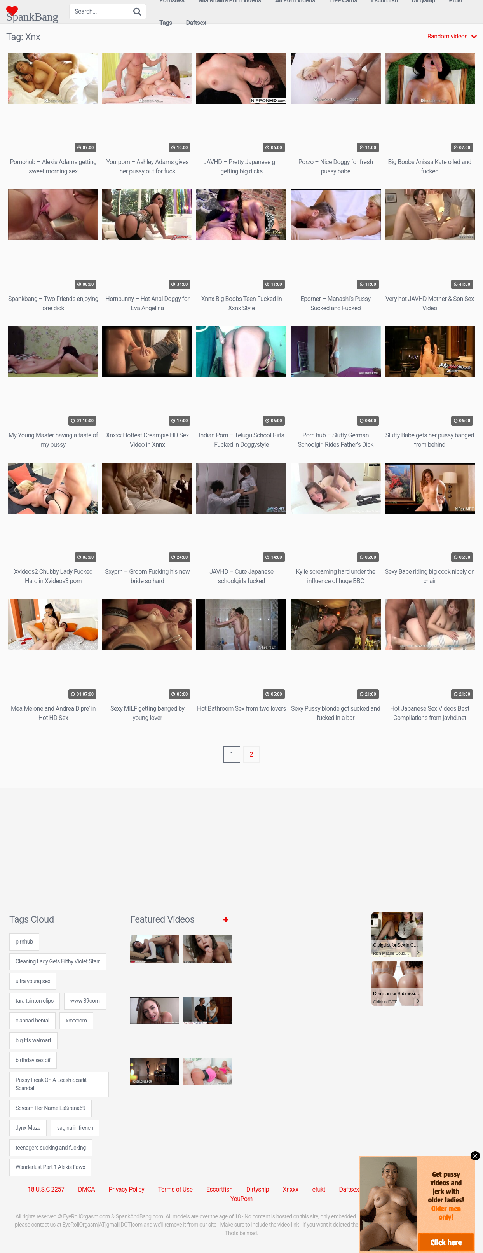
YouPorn (241, 1198)
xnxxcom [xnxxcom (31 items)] (76, 1020)
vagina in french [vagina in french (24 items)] (75, 1128)
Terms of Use (175, 1189)
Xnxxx (290, 1189)
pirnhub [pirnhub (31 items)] (24, 941)
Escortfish (219, 1189)
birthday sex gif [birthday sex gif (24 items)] (33, 1060)
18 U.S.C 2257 (46, 1189)
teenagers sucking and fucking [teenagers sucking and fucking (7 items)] (51, 1148)
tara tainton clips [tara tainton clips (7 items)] (35, 1001)
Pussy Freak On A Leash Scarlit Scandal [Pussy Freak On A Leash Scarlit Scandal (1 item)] (51, 1084)
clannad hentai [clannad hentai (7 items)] (32, 1020)
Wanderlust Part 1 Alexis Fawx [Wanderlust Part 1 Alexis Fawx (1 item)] (50, 1167)
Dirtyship (257, 1189)
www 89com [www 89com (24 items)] (85, 1001)
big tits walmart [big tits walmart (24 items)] (33, 1040)
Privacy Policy (127, 1189)
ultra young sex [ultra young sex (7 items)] (33, 981)
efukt (318, 1189)
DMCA (86, 1189)
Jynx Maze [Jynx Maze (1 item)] (28, 1128)
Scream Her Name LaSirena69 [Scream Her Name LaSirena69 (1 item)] (50, 1108)
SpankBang (32, 11)
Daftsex (196, 22)
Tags (165, 22)
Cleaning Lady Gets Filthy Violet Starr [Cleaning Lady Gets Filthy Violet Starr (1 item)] (58, 961)
